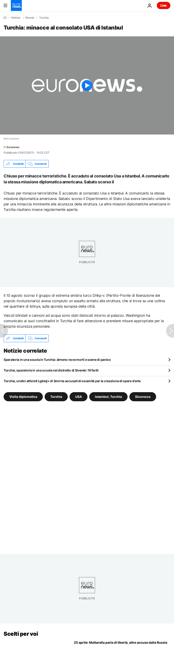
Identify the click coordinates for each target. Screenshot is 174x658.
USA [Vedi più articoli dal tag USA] (78, 397)
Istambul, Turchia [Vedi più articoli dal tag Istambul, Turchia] (108, 397)
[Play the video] (87, 85)
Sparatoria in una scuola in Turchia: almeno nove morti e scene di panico (57, 359)
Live (163, 5)
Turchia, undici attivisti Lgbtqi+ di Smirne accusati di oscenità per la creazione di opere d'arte (72, 381)
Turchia (44, 17)
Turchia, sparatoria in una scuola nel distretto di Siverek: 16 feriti (51, 370)
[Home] (5, 17)
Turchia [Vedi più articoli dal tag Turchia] (56, 397)
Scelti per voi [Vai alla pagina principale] (21, 634)
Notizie (15, 17)
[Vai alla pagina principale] (16, 5)
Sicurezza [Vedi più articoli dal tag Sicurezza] (142, 397)
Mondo (29, 17)
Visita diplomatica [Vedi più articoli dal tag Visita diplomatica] (23, 397)
